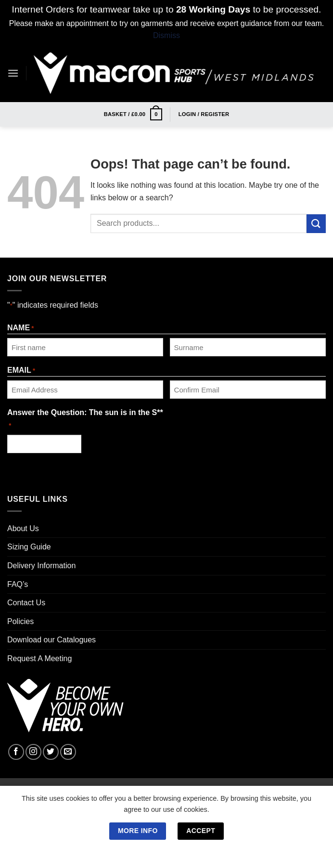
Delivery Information (41, 565)
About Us (23, 528)
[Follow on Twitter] (51, 752)
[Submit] (316, 223)
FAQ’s (17, 584)
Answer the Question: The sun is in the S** (85, 419)
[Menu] (13, 73)
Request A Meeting (39, 658)
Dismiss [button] (166, 35)
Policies (20, 621)
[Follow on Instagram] (33, 752)
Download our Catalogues (51, 640)
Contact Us (26, 603)
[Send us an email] (68, 752)
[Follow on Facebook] (16, 752)
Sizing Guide (29, 547)
